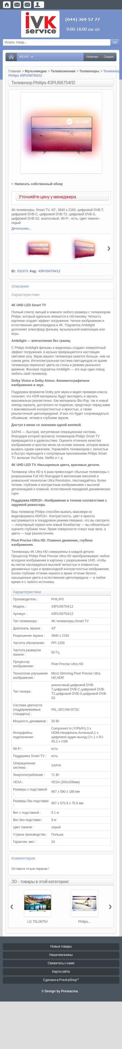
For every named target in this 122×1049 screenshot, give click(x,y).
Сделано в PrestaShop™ (61, 980)
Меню (26, 57)
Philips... (84, 922)
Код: (33, 271)
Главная (14, 71)
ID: (13, 271)
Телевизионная (63, 71)
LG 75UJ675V (37, 922)
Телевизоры (89, 71)
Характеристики (25, 294)
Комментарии (23, 858)
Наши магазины (61, 955)
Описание (20, 286)
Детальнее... (21, 228)
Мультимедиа (36, 71)
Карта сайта (61, 971)
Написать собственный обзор (39, 184)
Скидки (109, 57)
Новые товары (61, 946)
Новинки (92, 57)
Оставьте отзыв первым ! (30, 869)
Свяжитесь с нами (61, 963)
